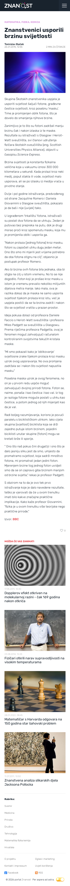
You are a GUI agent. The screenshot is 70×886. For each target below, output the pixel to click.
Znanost (26, 879)
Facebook (13, 872)
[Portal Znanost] (26, 5)
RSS (40, 872)
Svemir (8, 806)
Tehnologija (10, 833)
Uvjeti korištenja (44, 865)
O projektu (10, 859)
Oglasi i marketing (45, 859)
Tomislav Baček (14, 44)
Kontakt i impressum (15, 865)
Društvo (8, 826)
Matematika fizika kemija (17, 840)
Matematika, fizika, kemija (22, 22)
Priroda (8, 819)
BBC (16, 519)
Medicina (9, 812)
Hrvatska (9, 847)
